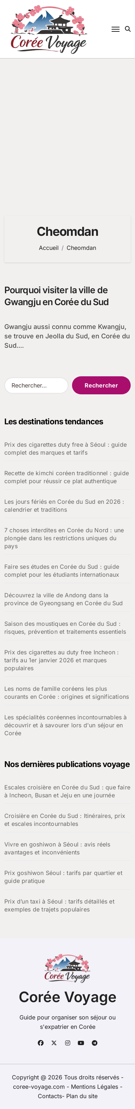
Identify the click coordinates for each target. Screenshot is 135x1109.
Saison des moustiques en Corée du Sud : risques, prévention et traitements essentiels (65, 627)
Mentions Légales (95, 1086)
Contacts (50, 1096)
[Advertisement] (67, 130)
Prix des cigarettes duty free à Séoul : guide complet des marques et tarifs (65, 448)
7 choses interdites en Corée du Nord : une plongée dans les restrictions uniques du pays (64, 538)
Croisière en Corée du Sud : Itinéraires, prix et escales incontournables (64, 819)
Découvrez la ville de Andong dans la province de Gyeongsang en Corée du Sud (63, 599)
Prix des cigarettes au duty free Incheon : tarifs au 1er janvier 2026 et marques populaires (61, 660)
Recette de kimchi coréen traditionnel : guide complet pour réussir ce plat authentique (66, 477)
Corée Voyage (68, 997)
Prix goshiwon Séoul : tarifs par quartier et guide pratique (63, 876)
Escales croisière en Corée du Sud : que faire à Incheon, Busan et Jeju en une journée (67, 791)
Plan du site (82, 1096)
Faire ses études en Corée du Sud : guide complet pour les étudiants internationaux (61, 570)
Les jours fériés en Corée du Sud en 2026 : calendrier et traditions (64, 505)
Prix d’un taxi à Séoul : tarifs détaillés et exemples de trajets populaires (59, 905)
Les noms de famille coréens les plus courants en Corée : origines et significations (66, 692)
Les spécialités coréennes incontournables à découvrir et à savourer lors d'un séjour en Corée (65, 725)
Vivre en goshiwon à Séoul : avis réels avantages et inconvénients (57, 848)
